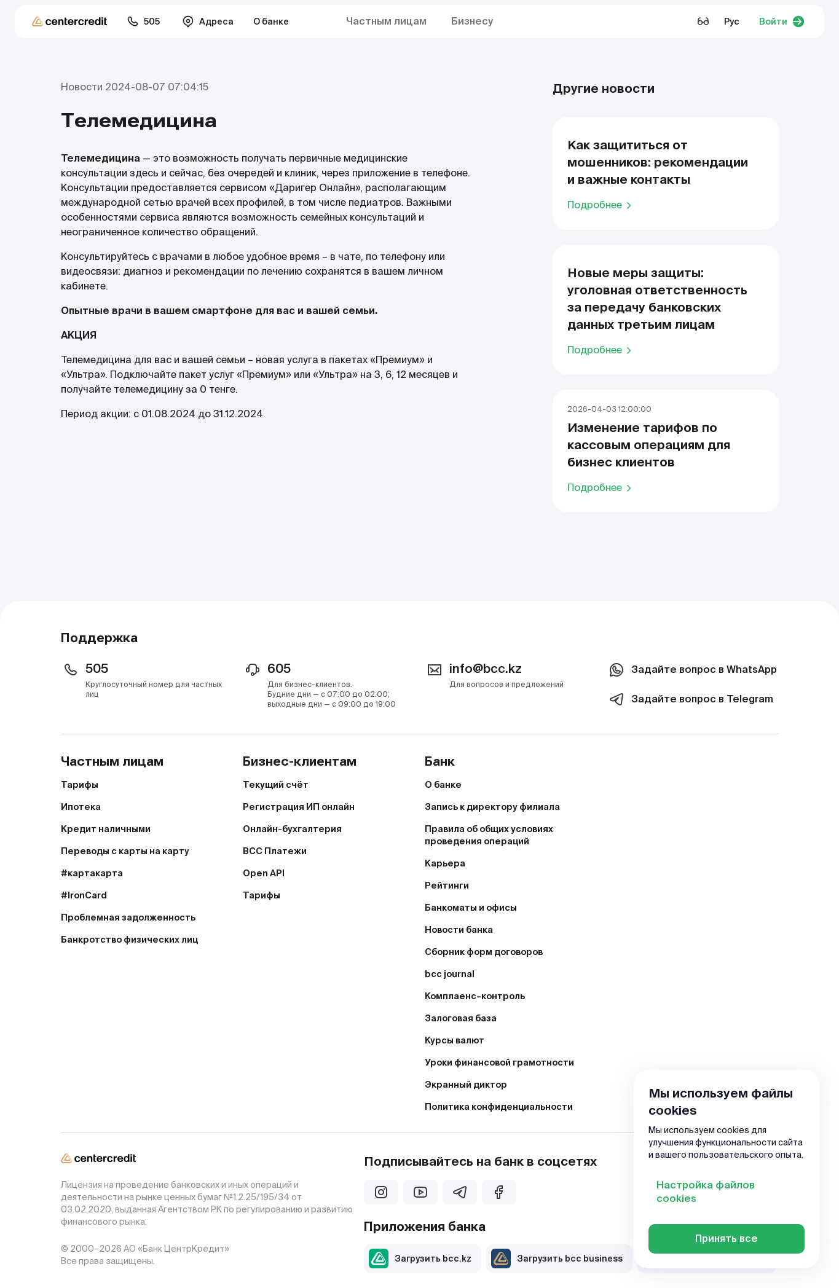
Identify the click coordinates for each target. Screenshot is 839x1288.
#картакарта (92, 873)
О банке (271, 21)
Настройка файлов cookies (705, 1192)
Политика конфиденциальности (499, 1106)
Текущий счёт (276, 784)
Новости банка (459, 929)
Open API (264, 873)
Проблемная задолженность (128, 917)
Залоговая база (461, 1018)
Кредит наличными (106, 828)
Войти (782, 21)
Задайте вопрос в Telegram (690, 699)
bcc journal (450, 974)
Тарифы (79, 784)
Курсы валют (454, 1040)
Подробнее (601, 204)
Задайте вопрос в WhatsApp (692, 670)
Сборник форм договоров (484, 951)
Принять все (726, 1238)
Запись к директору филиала (492, 806)
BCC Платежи (275, 851)
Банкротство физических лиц (129, 939)
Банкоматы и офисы (471, 907)
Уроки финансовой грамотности (499, 1062)
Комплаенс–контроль (475, 996)
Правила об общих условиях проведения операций (489, 835)
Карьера (445, 863)
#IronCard (84, 895)
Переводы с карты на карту (125, 851)
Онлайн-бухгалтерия (292, 828)
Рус (731, 21)
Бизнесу (472, 21)
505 (143, 21)
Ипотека (81, 806)
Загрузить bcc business (557, 1258)
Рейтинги (447, 885)
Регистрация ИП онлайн (299, 806)
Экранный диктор (466, 1084)
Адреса (208, 21)
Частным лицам (386, 21)
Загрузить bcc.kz (420, 1258)
